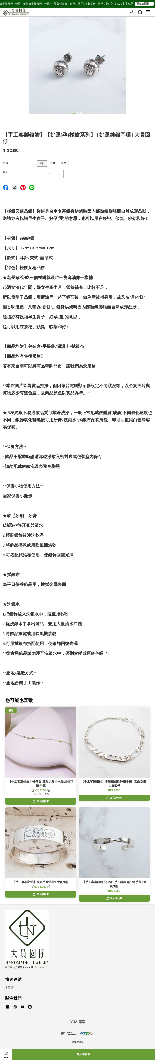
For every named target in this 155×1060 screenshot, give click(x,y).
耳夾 (63, 163)
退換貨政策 (77, 1042)
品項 (5, 163)
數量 (5, 172)
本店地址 (9, 987)
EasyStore (40, 967)
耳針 (42, 163)
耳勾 (52, 163)
